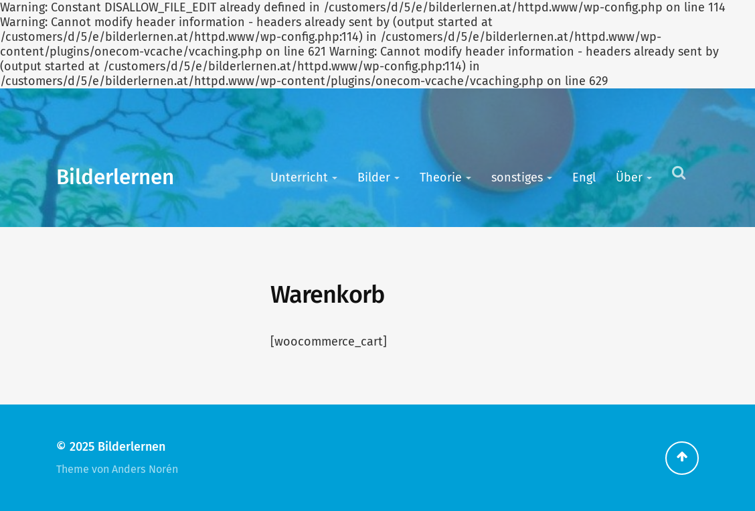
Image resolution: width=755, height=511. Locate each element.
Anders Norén (145, 469)
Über (629, 177)
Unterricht (299, 177)
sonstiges (517, 177)
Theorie (441, 177)
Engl (584, 177)
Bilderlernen (115, 177)
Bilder (373, 177)
